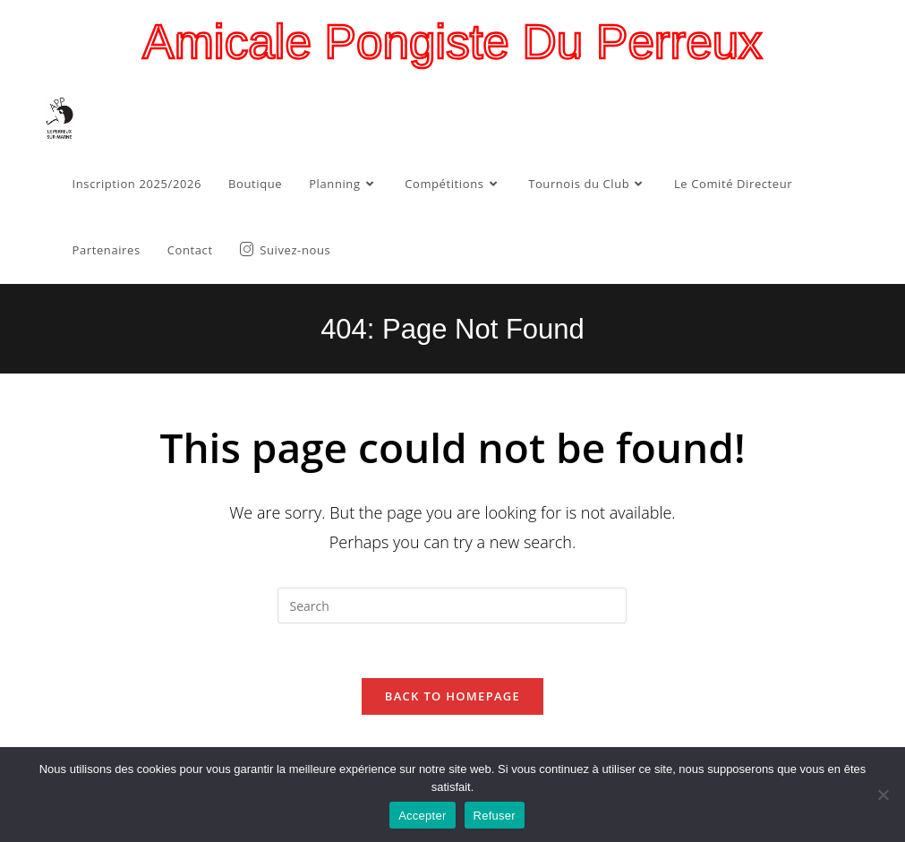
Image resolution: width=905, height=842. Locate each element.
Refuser (495, 815)
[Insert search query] (452, 605)
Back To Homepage (452, 696)
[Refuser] (883, 794)
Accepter (422, 815)
